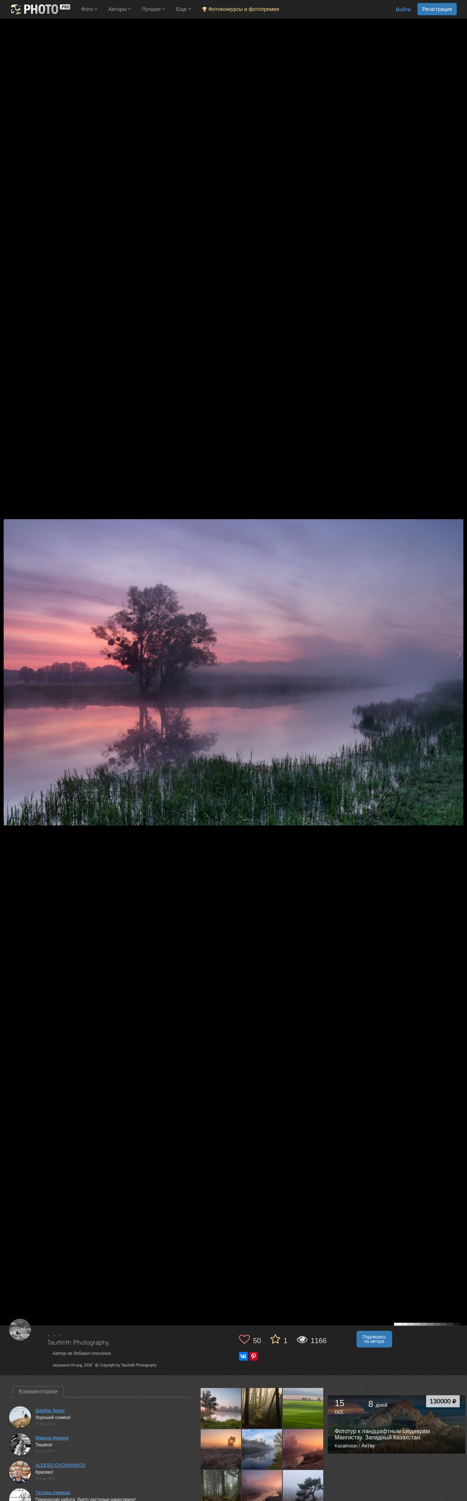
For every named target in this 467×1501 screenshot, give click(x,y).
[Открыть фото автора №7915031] (262, 1490)
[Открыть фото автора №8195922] (262, 1408)
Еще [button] (183, 9)
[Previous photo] (6, 654)
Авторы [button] (119, 9)
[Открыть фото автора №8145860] (262, 1449)
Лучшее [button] (153, 9)
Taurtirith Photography (78, 1343)
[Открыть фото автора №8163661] (221, 1449)
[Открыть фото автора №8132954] (303, 1449)
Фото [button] (89, 9)
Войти (403, 9)
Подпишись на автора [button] (374, 1339)
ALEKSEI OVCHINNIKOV (60, 1465)
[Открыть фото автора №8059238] (221, 1490)
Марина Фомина (52, 1437)
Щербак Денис (50, 1410)
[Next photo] (459, 654)
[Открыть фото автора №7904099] (303, 1490)
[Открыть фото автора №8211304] (221, 1408)
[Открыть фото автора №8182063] (303, 1408)
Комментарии (38, 1391)
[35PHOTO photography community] (39, 9)
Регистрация (437, 9)
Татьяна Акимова (52, 1492)
